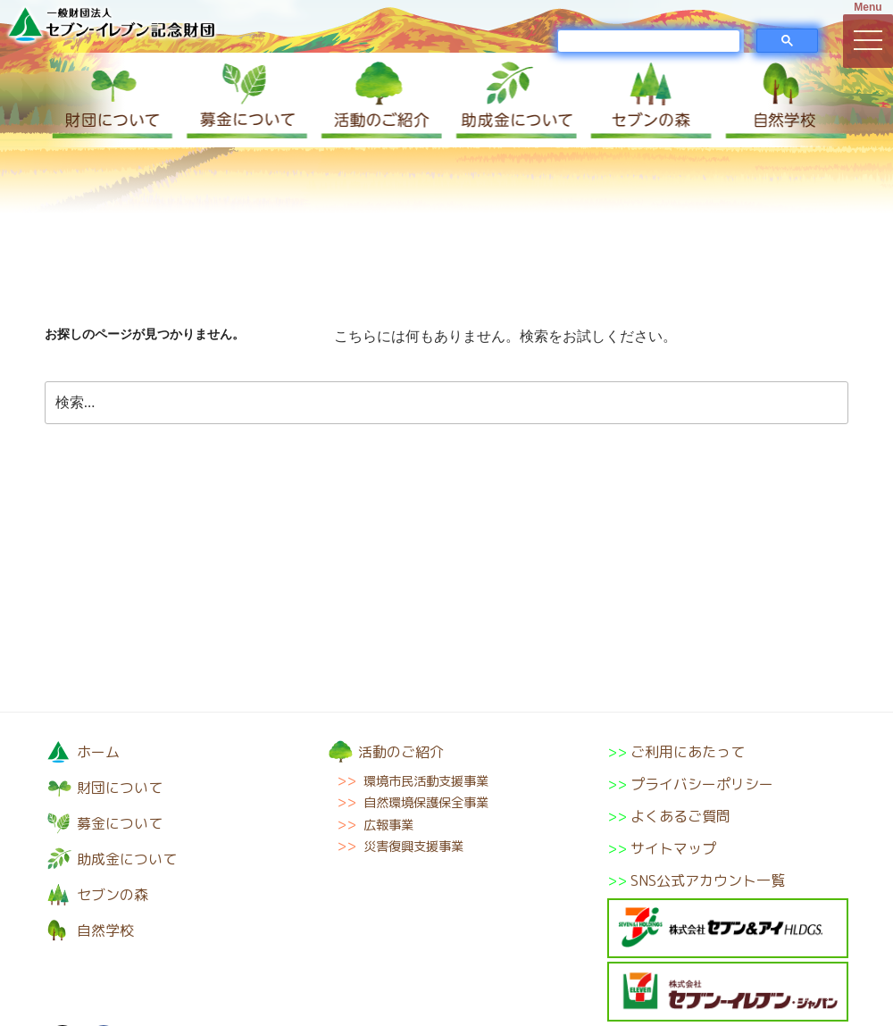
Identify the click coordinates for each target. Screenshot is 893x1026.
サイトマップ (673, 848)
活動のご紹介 (379, 100)
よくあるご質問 (680, 816)
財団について (112, 100)
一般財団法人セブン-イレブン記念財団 (111, 24)
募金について (246, 100)
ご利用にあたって (687, 752)
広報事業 (388, 825)
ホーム (98, 752)
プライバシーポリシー (701, 784)
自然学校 (781, 100)
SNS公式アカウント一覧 (707, 880)
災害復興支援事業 (413, 846)
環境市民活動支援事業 (425, 781)
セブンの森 (647, 100)
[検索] (648, 41)
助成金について (513, 100)
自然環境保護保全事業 (425, 803)
